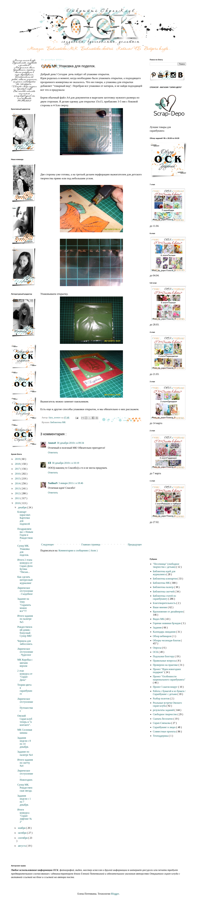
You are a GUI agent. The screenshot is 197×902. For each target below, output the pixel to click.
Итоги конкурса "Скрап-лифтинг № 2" (24, 815)
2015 (18, 478)
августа (22, 845)
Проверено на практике (166, 665)
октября (22, 832)
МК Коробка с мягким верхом (25, 662)
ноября (22, 828)
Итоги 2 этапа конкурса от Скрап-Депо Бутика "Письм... (25, 565)
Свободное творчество (165, 714)
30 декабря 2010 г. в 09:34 (70, 443)
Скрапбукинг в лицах (164, 727)
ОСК (156, 652)
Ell (49, 463)
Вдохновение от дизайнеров (168, 611)
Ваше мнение (160, 607)
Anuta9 (52, 443)
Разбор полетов (161, 698)
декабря (22, 507)
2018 (18, 464)
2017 (18, 468)
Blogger (115, 893)
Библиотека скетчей (164, 591)
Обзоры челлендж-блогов (167, 640)
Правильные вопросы (165, 660)
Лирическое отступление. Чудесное (25, 651)
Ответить (53, 452)
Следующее (47, 544)
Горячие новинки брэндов (167, 623)
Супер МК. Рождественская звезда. (24, 787)
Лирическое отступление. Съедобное (25, 591)
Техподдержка (161, 735)
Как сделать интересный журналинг (25, 580)
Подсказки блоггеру (164, 656)
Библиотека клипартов (165, 578)
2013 (18, 488)
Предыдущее (135, 544)
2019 (18, 459)
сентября (23, 838)
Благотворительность (164, 603)
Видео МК (159, 619)
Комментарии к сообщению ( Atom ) (78, 550)
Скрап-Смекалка (162, 723)
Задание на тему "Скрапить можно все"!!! (24, 604)
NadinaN (53, 483)
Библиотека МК (58, 422)
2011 (17, 498)
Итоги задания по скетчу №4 (25, 762)
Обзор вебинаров (162, 636)
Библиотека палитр (163, 587)
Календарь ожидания (164, 631)
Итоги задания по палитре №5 (25, 618)
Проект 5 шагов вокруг (165, 686)
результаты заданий (163, 710)
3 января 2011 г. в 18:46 (70, 483)
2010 (18, 503)
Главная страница (90, 544)
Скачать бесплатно (163, 718)
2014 (18, 483)
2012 (18, 493)
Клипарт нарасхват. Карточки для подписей (24, 517)
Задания (157, 627)
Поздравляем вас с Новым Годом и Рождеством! (25, 535)
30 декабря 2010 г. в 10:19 (65, 463)
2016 (18, 473)
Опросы (157, 647)
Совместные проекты (164, 731)
